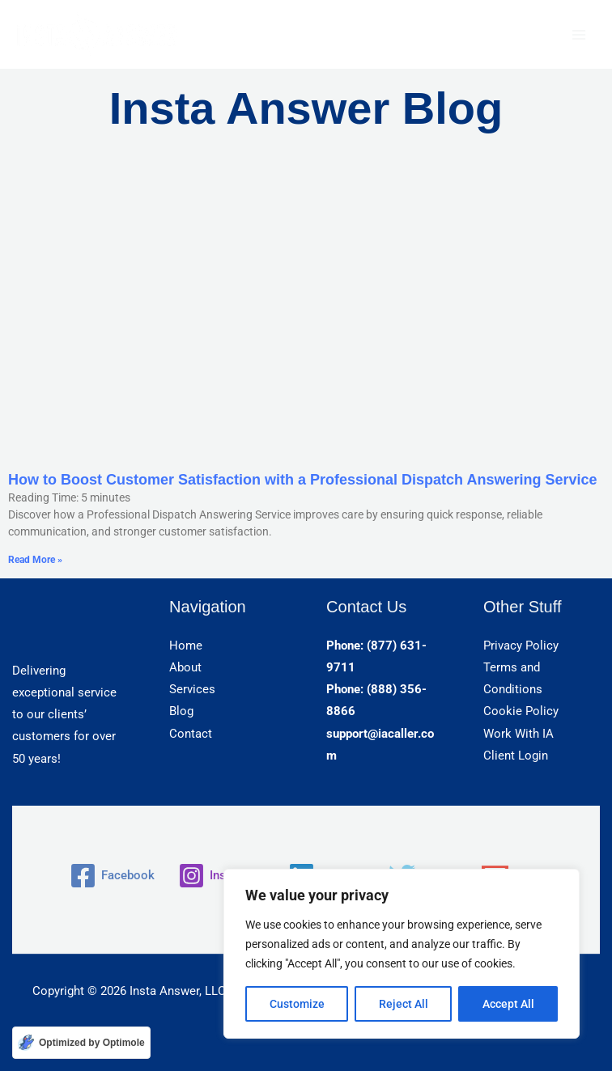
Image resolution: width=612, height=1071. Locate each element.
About (185, 667)
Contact (190, 733)
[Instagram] (221, 875)
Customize (297, 1003)
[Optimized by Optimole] (81, 1043)
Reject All (403, 1003)
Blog (181, 711)
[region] (401, 954)
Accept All (508, 1003)
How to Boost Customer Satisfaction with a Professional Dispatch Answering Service (302, 480)
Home (185, 645)
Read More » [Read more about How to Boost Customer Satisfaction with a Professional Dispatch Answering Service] (35, 559)
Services (192, 689)
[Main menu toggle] (579, 35)
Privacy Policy (521, 645)
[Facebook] (112, 875)
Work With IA (518, 733)
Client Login (515, 755)
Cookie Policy (521, 711)
